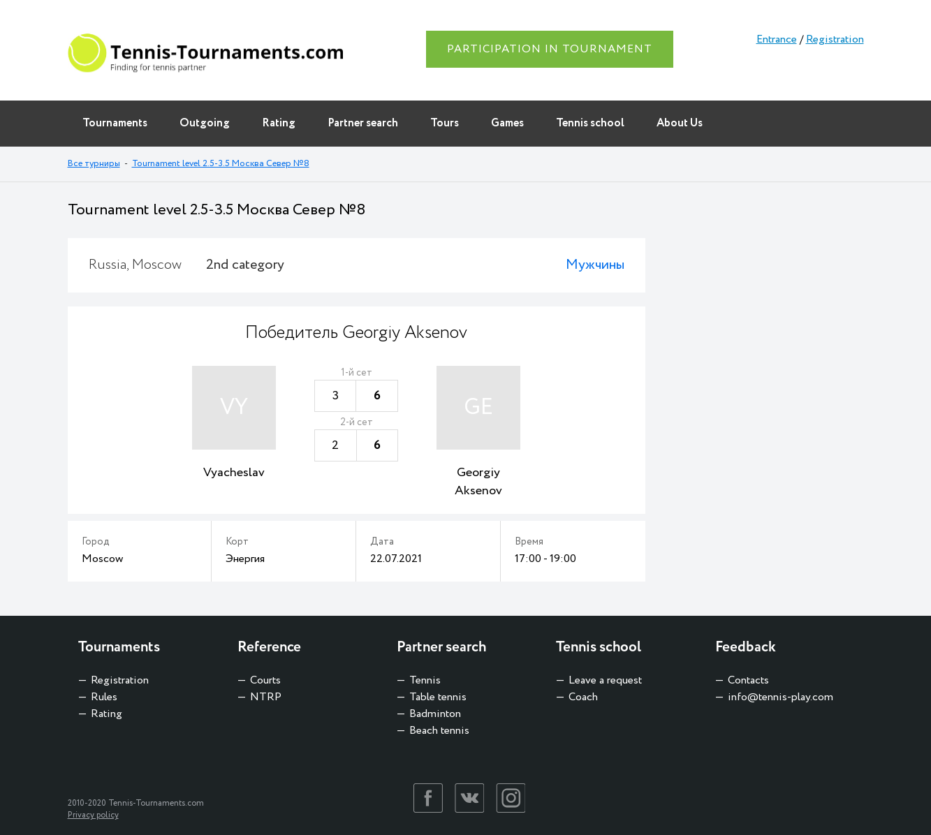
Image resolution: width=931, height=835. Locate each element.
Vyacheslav (234, 473)
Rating (278, 123)
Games (507, 123)
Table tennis (438, 697)
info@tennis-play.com (780, 697)
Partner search (363, 123)
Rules (104, 697)
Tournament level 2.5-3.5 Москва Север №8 (220, 163)
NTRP (265, 697)
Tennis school (590, 123)
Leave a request (605, 680)
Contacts (748, 680)
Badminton (435, 714)
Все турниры (94, 163)
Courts (265, 680)
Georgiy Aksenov (478, 482)
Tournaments (114, 123)
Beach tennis (439, 731)
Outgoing (204, 123)
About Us (680, 123)
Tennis (425, 680)
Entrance (776, 39)
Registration (835, 39)
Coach (583, 697)
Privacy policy (93, 815)
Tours (444, 123)
